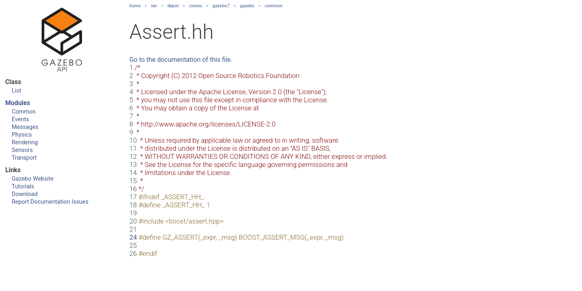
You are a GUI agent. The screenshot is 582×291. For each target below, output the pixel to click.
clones (195, 5)
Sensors (22, 150)
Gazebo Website (33, 178)
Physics (22, 134)
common (274, 5)
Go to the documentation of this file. (180, 59)
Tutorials (23, 186)
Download (25, 194)
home (135, 5)
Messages (25, 127)
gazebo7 (221, 5)
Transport (24, 157)
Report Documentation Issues (50, 201)
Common (24, 111)
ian (154, 5)
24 (133, 237)
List (16, 90)
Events (20, 119)
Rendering (25, 142)
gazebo (247, 5)
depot (173, 5)
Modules (17, 103)
